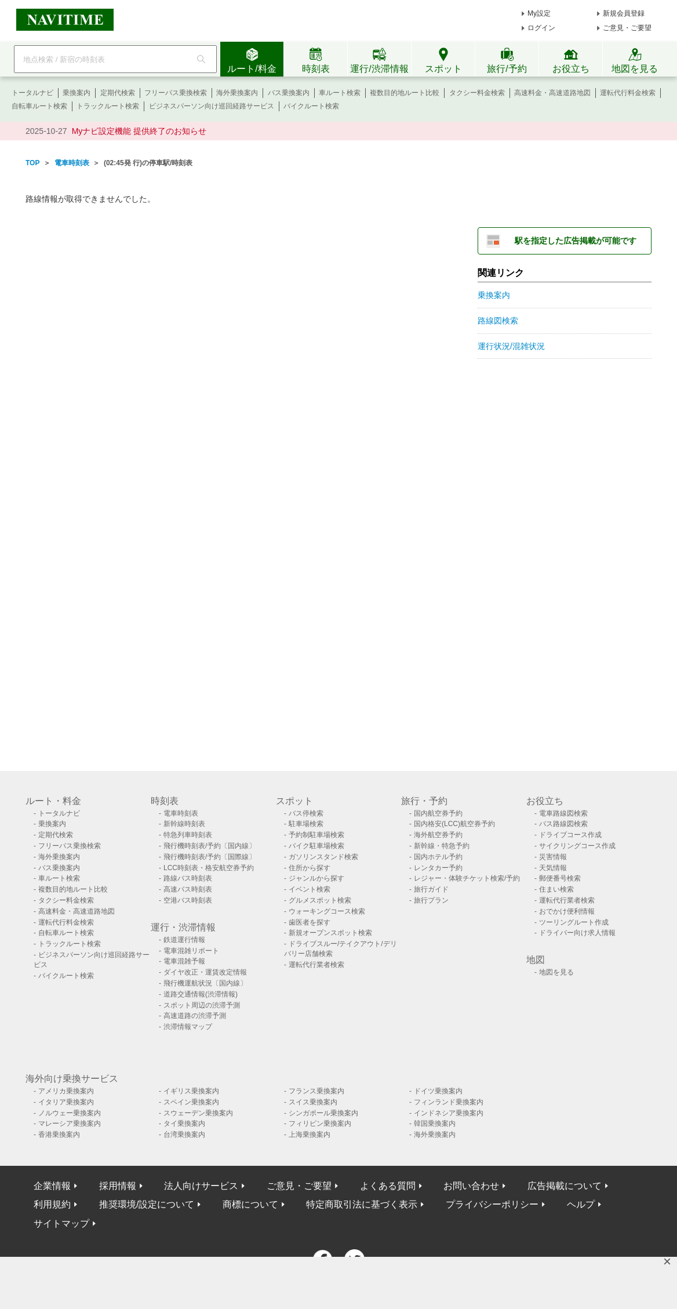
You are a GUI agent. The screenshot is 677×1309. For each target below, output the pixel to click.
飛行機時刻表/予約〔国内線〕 (209, 846)
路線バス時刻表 (187, 878)
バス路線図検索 (563, 824)
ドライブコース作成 (570, 835)
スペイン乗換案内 (191, 1102)
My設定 (539, 13)
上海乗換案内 (309, 1134)
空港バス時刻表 (187, 900)
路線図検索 (498, 320)
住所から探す (309, 868)
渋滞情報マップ (187, 1027)
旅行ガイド (431, 889)
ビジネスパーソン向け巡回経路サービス (211, 106)
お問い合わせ (471, 1186)
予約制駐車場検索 (316, 835)
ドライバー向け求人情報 (577, 933)
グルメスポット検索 (320, 900)
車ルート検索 (340, 93)
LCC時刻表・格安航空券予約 (208, 868)
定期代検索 (117, 93)
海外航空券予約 (438, 835)
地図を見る (556, 972)
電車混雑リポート (191, 951)
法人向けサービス (201, 1186)
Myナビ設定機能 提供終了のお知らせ (139, 131)
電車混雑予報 (184, 961)
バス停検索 (306, 813)
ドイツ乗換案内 (438, 1091)
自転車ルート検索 (39, 106)
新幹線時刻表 (184, 824)
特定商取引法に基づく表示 (361, 1204)
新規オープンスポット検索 (330, 933)
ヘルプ (581, 1204)
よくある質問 (388, 1186)
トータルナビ (32, 93)
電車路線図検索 (563, 813)
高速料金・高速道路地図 (552, 93)
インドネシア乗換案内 (448, 1113)
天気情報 (553, 868)
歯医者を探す (309, 922)
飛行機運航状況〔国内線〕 (205, 983)
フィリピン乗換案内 (320, 1123)
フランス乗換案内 (316, 1091)
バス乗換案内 (289, 93)
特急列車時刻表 (187, 835)
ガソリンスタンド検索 (323, 857)
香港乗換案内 (59, 1134)
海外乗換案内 (237, 93)
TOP (32, 163)
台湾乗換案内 (184, 1134)
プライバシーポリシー (492, 1204)
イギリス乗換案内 (191, 1091)
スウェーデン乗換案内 (198, 1113)
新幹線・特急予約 (441, 846)
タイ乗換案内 (184, 1123)
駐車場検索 (306, 824)
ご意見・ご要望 (627, 28)
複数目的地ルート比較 (404, 93)
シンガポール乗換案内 (323, 1113)
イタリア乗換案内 (66, 1102)
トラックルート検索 (108, 106)
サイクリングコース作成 (577, 846)
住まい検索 (556, 889)
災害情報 (553, 857)
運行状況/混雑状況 (511, 346)
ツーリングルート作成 (574, 922)
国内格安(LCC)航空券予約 (454, 824)
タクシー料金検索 (477, 93)
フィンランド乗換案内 (448, 1102)
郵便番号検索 (560, 878)
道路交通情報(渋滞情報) (200, 994)
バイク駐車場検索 (316, 846)
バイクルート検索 (311, 106)
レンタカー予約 (438, 868)
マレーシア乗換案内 (69, 1123)
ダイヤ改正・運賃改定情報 (205, 972)
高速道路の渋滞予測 (194, 1016)
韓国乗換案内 (435, 1123)
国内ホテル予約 (438, 857)
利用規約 (52, 1204)
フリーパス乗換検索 (175, 93)
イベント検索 (309, 889)
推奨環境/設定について (146, 1204)
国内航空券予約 (438, 813)
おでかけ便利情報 (567, 911)
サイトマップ (61, 1223)
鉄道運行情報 (184, 940)
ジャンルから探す (316, 878)
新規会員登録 (624, 13)
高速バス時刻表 (187, 889)
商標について (250, 1204)
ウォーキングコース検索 (327, 911)
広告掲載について (564, 1186)
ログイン (541, 28)
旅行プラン (431, 900)
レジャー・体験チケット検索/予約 (467, 878)
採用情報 (117, 1186)
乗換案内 (76, 93)
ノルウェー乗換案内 (69, 1113)
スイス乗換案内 (313, 1102)
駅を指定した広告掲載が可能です (575, 240)
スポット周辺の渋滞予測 (201, 1005)
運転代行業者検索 (316, 965)
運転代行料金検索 (628, 93)
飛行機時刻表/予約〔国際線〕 (209, 857)
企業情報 (52, 1186)
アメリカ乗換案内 (66, 1091)
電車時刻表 (71, 163)
